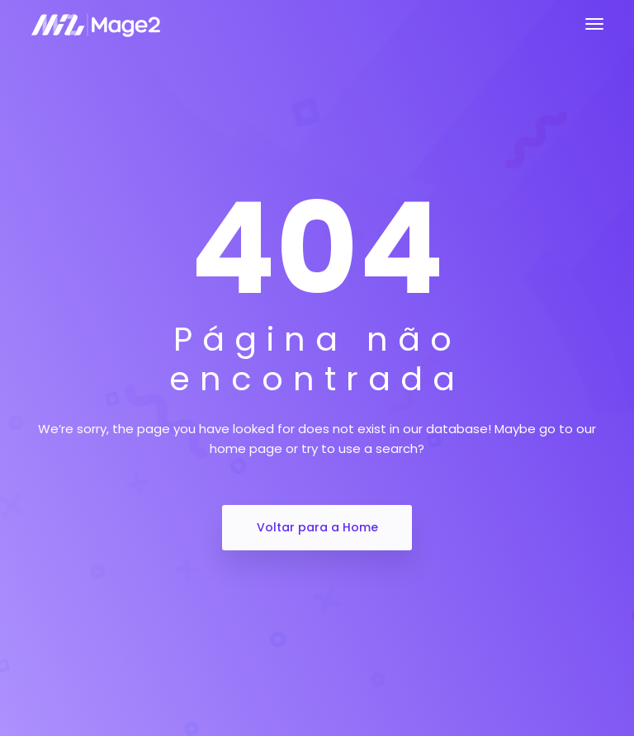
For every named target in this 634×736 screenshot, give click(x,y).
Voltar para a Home (317, 527)
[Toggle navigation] (594, 24)
